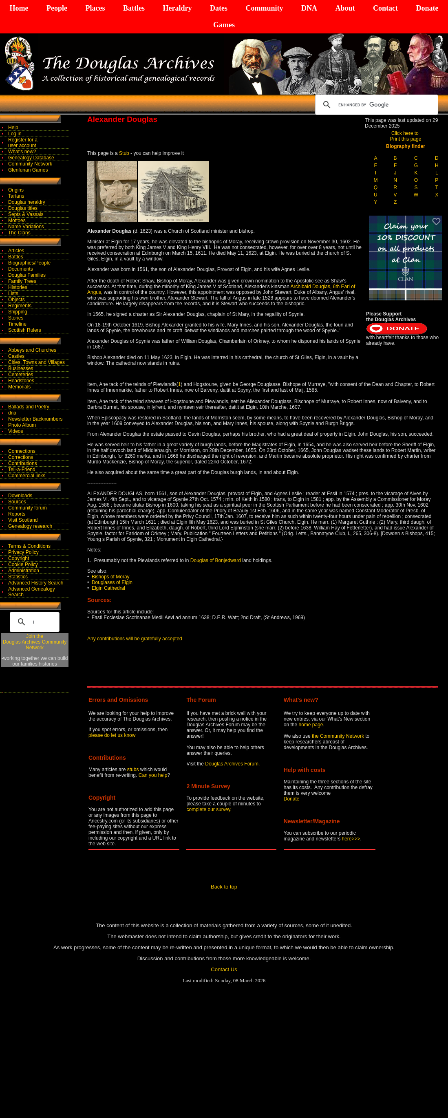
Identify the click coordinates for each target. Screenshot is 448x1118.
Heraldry (177, 8)
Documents (20, 269)
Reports (16, 514)
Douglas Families (27, 275)
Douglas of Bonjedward (215, 560)
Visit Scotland (23, 520)
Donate (427, 8)
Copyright (18, 558)
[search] (375, 105)
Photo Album (22, 425)
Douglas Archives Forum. (232, 764)
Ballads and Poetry (28, 407)
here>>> (351, 839)
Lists (13, 293)
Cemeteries (20, 374)
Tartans (16, 196)
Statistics (18, 577)
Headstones (21, 381)
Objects (16, 299)
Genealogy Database (31, 158)
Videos (15, 431)
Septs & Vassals (25, 214)
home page (310, 725)
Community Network (30, 164)
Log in (15, 134)
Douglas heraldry (26, 202)
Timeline (17, 324)
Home (19, 8)
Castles (16, 356)
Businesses (20, 368)
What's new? (22, 151)
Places (95, 8)
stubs (133, 769)
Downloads (20, 495)
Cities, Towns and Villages (36, 362)
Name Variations (26, 226)
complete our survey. (209, 809)
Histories (17, 287)
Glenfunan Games (28, 170)
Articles (16, 251)
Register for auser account (23, 142)
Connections (21, 451)
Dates (218, 8)
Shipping (17, 312)
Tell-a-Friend (21, 469)
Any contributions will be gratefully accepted (134, 639)
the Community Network (338, 736)
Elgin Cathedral (108, 588)
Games (224, 25)
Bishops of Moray (111, 577)
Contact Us (224, 969)
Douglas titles (23, 208)
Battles (134, 8)
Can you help (153, 775)
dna (12, 413)
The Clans (19, 233)
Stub (124, 153)
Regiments (19, 306)
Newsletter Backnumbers (35, 419)
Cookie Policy (23, 564)
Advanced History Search (35, 583)
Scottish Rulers (24, 330)
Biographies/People (29, 263)
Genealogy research (30, 526)
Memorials (19, 387)
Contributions (22, 463)
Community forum (27, 508)
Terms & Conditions (29, 546)
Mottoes (17, 220)
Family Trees (22, 281)
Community (264, 8)
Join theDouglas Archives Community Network (35, 642)
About (345, 8)
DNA (309, 8)
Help (13, 127)
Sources (17, 502)
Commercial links (26, 476)
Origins (16, 190)
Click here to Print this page (406, 136)
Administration (23, 570)
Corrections (20, 457)
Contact (385, 8)
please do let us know (111, 735)
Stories (15, 318)
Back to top (224, 887)
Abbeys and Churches (32, 350)
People (56, 8)
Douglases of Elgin (112, 582)
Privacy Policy (23, 552)
